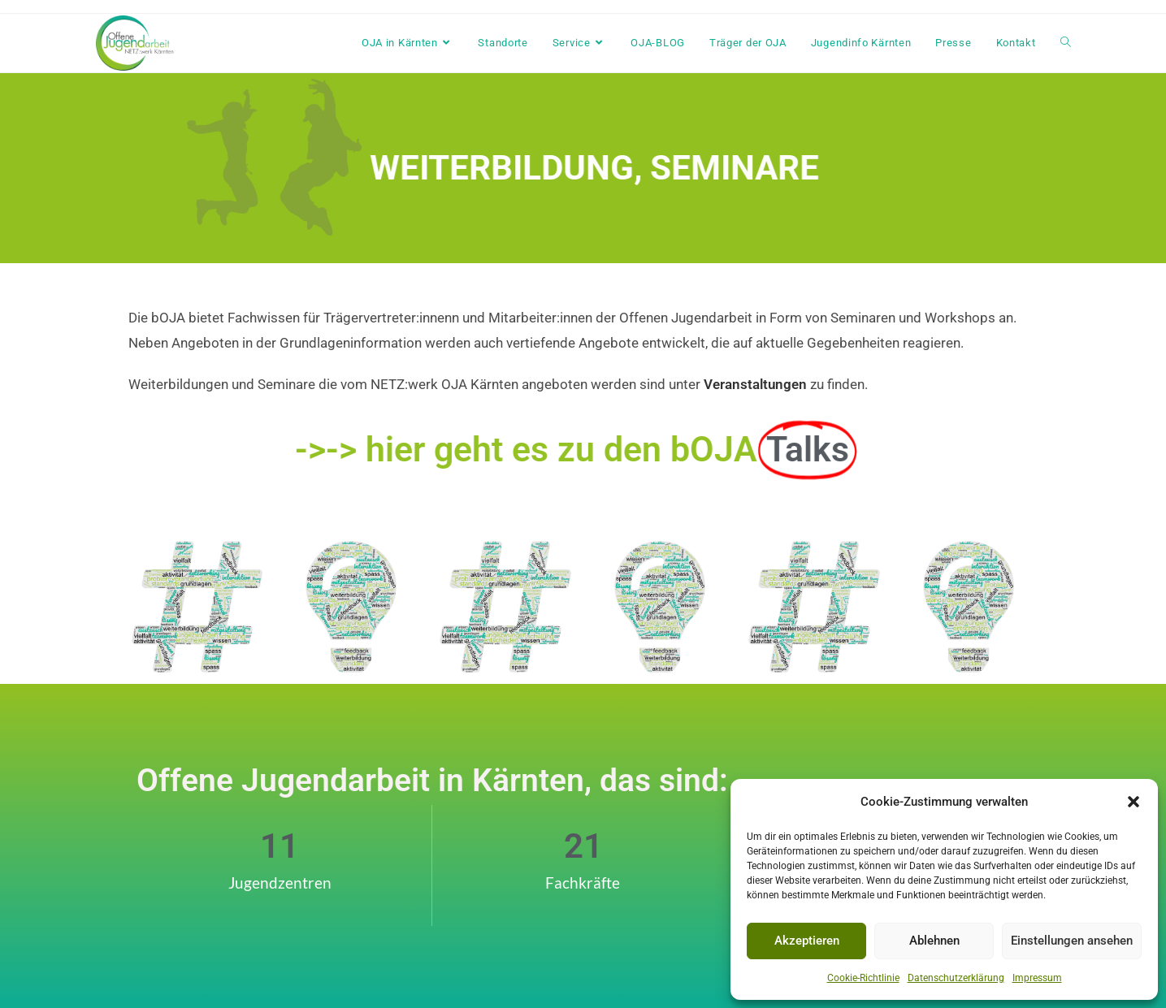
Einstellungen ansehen (1072, 940)
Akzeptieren (806, 940)
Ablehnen (934, 940)
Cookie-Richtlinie (863, 978)
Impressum (1037, 978)
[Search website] (1065, 43)
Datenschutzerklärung (956, 978)
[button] (1133, 802)
